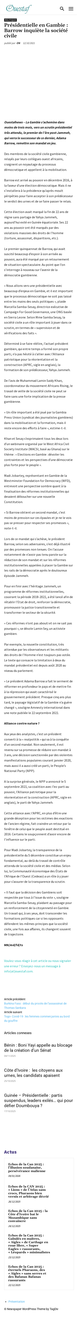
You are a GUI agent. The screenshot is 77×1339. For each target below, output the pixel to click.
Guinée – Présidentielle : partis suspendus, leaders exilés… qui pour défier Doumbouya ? (38, 1100)
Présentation (16, 1301)
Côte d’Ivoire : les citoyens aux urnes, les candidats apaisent (33, 1073)
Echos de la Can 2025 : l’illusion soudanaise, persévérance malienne (27, 1167)
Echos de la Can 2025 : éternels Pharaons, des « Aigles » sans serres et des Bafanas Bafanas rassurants (27, 1273)
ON (18, 43)
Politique (10, 20)
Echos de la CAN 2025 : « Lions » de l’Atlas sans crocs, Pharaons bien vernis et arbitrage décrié (28, 1192)
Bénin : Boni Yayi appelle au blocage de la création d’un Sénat (38, 1048)
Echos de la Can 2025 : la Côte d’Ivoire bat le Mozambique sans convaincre (28, 1216)
